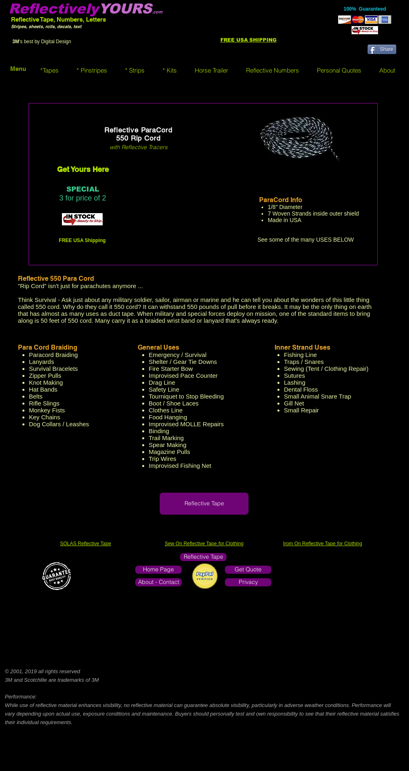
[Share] (381, 49)
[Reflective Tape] (204, 504)
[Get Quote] (248, 570)
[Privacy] (248, 582)
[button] (49, 70)
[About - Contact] (158, 582)
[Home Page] (158, 570)
